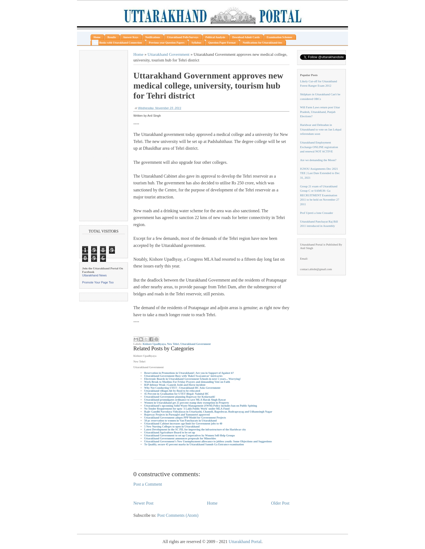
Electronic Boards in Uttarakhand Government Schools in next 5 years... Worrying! (192, 378)
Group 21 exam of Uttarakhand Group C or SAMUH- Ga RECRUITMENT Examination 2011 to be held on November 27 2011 (319, 195)
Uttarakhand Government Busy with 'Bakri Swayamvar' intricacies (183, 375)
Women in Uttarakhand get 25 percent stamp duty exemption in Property (186, 402)
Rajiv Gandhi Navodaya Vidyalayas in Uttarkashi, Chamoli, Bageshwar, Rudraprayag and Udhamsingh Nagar (208, 411)
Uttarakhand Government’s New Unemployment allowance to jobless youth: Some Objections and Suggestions (208, 441)
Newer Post (143, 503)
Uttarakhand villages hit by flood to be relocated (172, 390)
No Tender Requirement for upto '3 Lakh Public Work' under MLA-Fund (187, 408)
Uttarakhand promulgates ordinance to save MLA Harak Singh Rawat (185, 399)
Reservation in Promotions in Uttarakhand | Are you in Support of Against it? (189, 372)
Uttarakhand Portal (244, 541)
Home (138, 54)
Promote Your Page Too (98, 282)
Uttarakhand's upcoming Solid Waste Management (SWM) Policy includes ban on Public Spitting (200, 405)
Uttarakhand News (94, 275)
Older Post (280, 503)
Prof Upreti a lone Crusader (316, 212)
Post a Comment (147, 484)
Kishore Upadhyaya (154, 343)
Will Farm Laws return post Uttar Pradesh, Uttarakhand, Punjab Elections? (320, 112)
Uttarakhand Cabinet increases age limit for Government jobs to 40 (183, 423)
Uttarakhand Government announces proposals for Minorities (180, 438)
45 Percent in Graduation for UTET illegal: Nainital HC (176, 393)
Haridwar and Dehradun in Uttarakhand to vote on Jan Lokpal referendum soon (320, 129)
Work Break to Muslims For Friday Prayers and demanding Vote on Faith (187, 381)
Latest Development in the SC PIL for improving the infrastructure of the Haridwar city (195, 429)
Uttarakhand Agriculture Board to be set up (169, 432)
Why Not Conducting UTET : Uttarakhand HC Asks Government (182, 387)
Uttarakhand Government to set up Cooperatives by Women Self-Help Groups (189, 435)
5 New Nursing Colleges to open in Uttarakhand (171, 426)
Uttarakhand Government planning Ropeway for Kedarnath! (179, 396)
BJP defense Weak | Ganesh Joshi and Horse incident (174, 384)
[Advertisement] (103, 135)
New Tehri (173, 343)
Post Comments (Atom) (177, 515)
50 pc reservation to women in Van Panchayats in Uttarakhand (180, 420)
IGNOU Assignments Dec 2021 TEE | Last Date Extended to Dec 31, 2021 (320, 173)
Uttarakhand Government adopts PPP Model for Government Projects (185, 417)
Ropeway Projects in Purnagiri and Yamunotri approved (177, 414)
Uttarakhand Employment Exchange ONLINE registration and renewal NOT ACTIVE (319, 147)
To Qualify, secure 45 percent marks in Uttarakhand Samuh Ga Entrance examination (194, 444)
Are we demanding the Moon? (318, 160)
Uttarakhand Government (168, 54)
